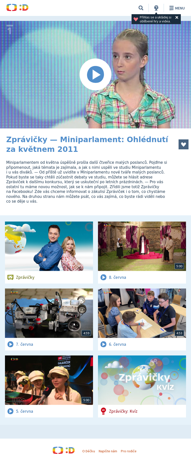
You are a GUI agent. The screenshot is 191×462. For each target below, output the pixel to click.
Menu (176, 8)
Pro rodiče (129, 451)
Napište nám (108, 451)
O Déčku (88, 451)
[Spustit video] (95, 74)
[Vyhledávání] (141, 8)
